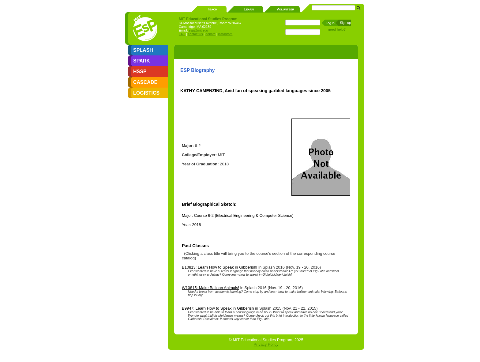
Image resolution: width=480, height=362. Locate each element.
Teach (212, 9)
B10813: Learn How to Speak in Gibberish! (219, 267)
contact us (195, 34)
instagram (225, 34)
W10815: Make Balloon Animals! (210, 287)
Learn (249, 9)
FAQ (182, 34)
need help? (337, 29)
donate (210, 34)
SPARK (141, 60)
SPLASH (143, 50)
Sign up (345, 23)
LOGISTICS (146, 93)
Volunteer (285, 9)
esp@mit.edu (198, 30)
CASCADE (145, 82)
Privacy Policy (266, 344)
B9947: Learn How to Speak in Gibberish (218, 308)
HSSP (140, 71)
